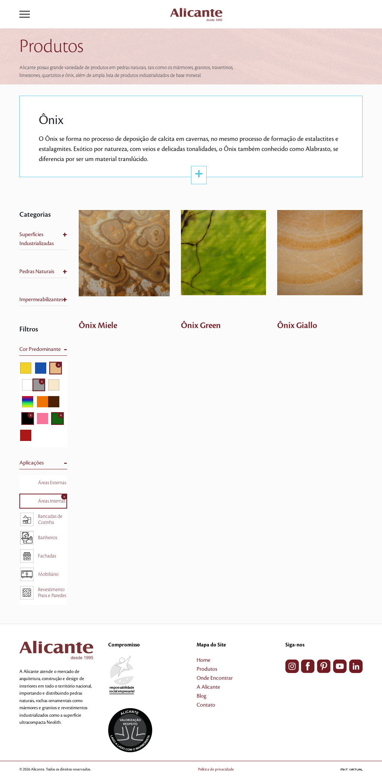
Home (203, 660)
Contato (206, 705)
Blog (201, 696)
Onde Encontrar (215, 678)
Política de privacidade (216, 769)
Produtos (207, 669)
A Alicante (208, 687)
